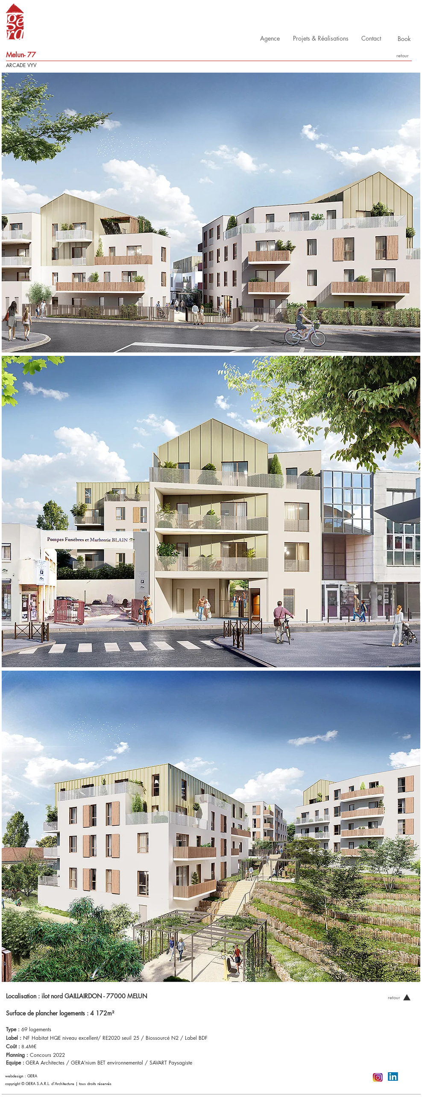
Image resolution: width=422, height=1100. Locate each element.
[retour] (402, 55)
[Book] (404, 38)
